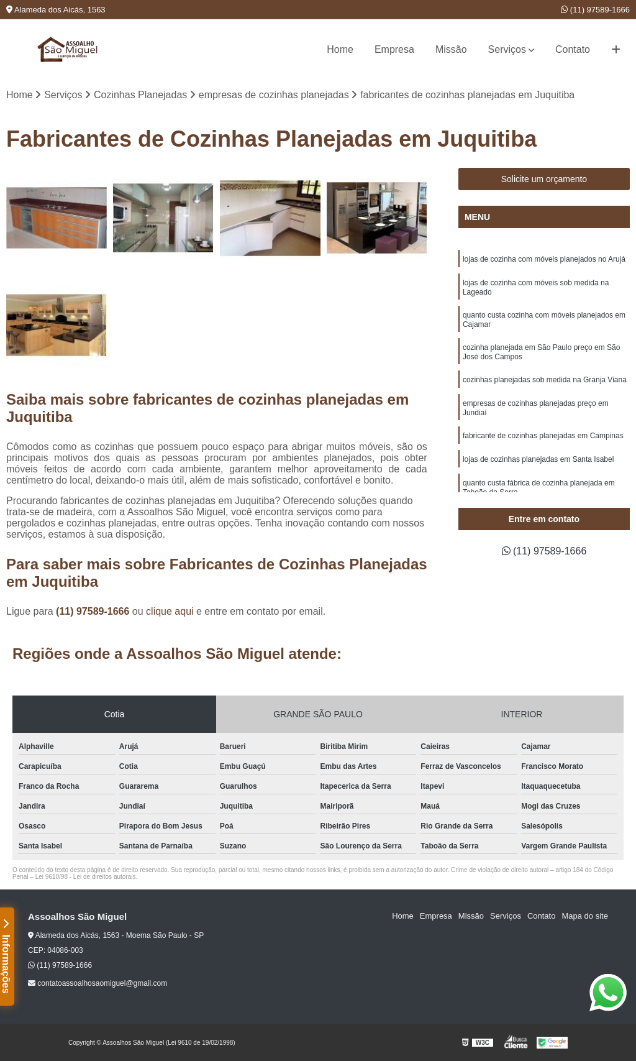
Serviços (507, 49)
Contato (572, 49)
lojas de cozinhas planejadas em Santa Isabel (538, 459)
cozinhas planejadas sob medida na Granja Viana (545, 379)
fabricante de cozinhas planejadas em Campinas (543, 435)
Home (340, 49)
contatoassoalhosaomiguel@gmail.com (97, 983)
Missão (451, 49)
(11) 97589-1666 (595, 9)
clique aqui (170, 611)
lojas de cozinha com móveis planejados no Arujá (544, 259)
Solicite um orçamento (544, 179)
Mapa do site (584, 916)
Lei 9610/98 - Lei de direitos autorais (85, 876)
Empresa (394, 49)
